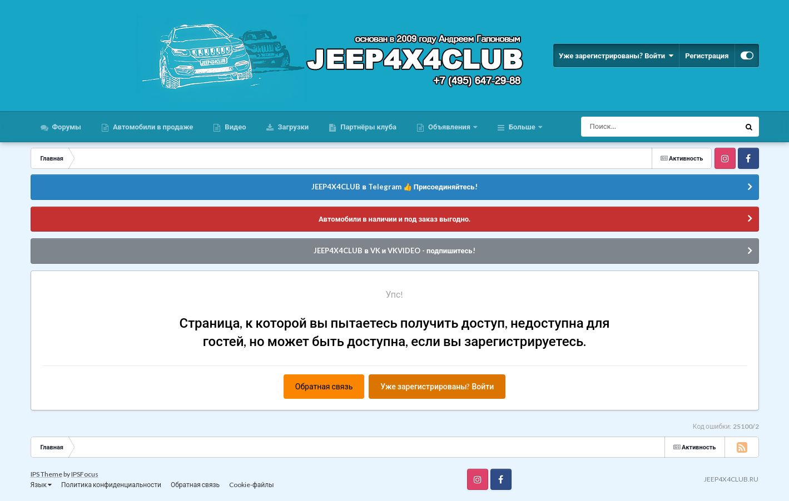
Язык (41, 484)
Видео (234, 126)
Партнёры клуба (367, 126)
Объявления (449, 126)
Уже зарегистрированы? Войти (616, 55)
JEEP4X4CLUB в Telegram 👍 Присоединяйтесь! (394, 186)
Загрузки (292, 126)
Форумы (66, 126)
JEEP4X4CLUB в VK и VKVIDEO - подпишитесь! (394, 250)
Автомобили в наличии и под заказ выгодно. (394, 218)
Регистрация (706, 55)
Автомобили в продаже (152, 126)
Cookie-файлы (251, 484)
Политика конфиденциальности (111, 484)
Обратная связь (324, 386)
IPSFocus (84, 474)
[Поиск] (639, 127)
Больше (522, 126)
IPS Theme (46, 474)
